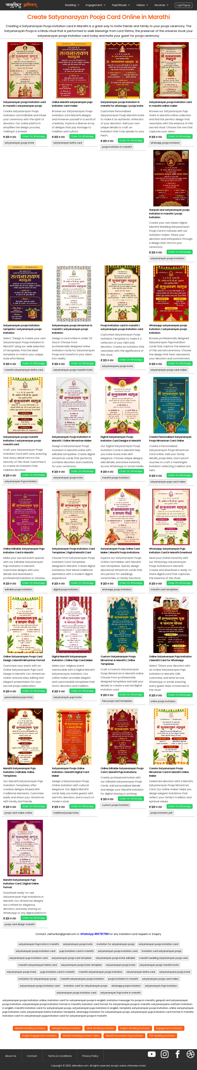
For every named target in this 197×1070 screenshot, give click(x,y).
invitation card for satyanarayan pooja (85, 985)
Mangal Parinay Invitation (66, 1028)
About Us (10, 1056)
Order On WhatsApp (33, 136)
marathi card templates (164, 589)
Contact (32, 1056)
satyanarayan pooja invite (19, 142)
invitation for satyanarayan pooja (115, 944)
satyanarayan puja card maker (168, 481)
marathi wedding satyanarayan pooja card (163, 958)
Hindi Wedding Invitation (100, 1028)
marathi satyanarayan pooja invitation (100, 972)
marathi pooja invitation (115, 477)
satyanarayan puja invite (67, 697)
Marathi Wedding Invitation (30, 1028)
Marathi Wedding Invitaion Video (81, 1035)
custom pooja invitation (115, 805)
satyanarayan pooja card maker (169, 369)
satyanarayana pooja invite (117, 366)
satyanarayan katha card (67, 142)
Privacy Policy (90, 1056)
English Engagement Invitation (39, 1035)
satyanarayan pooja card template (72, 958)
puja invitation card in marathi (77, 951)
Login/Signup (184, 5)
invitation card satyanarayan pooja (161, 951)
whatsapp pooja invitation (165, 142)
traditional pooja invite (66, 812)
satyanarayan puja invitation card (28, 958)
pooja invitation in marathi (117, 146)
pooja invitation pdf (162, 812)
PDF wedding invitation (162, 1035)
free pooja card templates (117, 701)
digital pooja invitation (65, 589)
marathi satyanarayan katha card (24, 369)
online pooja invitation (163, 701)
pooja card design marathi (20, 924)
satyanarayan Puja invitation (21, 481)
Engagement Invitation (169, 1028)
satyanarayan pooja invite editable (115, 958)
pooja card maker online (18, 812)
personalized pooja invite (19, 697)
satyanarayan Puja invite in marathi (39, 944)
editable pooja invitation (18, 589)
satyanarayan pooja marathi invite (73, 369)
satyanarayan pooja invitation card (158, 944)
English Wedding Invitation (135, 1028)
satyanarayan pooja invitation (167, 258)
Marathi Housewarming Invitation (124, 1035)
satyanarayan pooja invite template (81, 965)
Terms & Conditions (60, 1056)
